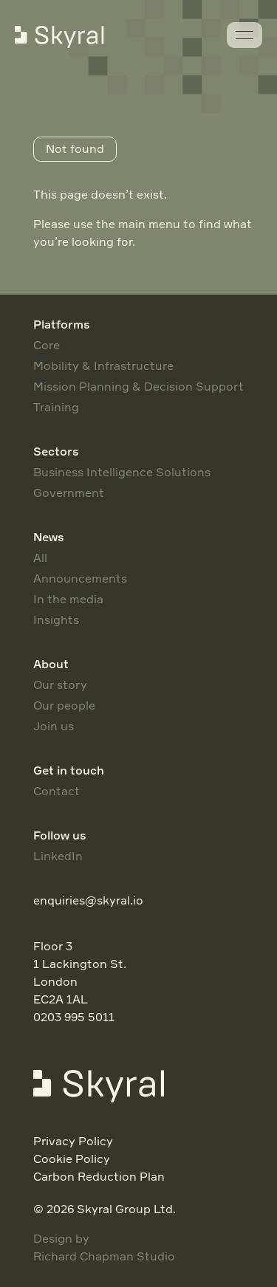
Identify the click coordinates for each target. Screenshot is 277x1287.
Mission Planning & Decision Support (138, 386)
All (40, 557)
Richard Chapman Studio (104, 1256)
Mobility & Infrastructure (103, 365)
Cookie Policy (71, 1158)
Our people (64, 705)
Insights (56, 619)
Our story (60, 684)
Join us (53, 725)
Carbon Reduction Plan (99, 1176)
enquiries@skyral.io (88, 900)
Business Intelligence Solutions (122, 471)
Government (68, 492)
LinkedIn (58, 855)
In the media (68, 598)
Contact (56, 790)
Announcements (80, 578)
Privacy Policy (73, 1140)
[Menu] (244, 35)
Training (56, 406)
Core (46, 344)
